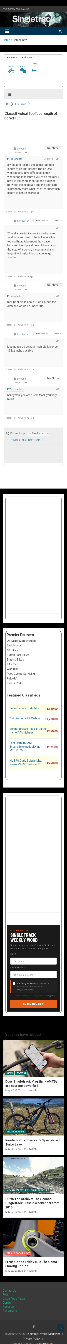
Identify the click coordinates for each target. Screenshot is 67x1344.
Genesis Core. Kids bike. (24, 708)
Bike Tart (12, 664)
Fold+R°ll (12, 678)
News (9, 1073)
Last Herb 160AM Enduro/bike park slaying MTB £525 (24, 746)
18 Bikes (12, 650)
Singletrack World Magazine (43, 1334)
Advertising (10, 1310)
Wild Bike (13, 669)
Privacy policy (49, 996)
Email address (18, 968)
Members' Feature (17, 1190)
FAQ (5, 1294)
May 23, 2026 (12, 1211)
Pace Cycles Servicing (21, 673)
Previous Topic (16, 439)
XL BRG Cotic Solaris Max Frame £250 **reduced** (25, 762)
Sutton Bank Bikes (18, 655)
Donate (7, 1302)
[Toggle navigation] (7, 31)
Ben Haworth (29, 1090)
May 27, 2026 (12, 1090)
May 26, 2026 (12, 1148)
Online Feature (15, 1131)
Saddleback (14, 645)
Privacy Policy (32, 1338)
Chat (22, 66)
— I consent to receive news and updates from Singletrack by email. (33, 986)
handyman (23, 221)
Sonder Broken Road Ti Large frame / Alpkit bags (27, 730)
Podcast (21, 1073)
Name (13, 954)
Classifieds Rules (14, 1298)
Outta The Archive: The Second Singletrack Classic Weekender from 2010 (32, 1203)
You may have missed (23, 1034)
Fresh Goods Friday (18, 1253)
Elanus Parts (15, 683)
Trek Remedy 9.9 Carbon (24, 718)
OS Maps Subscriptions (21, 640)
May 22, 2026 (12, 1270)
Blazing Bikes (15, 659)
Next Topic (35, 439)
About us (8, 1306)
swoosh (21, 148)
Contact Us (9, 1290)
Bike (10, 66)
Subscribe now (33, 1003)
